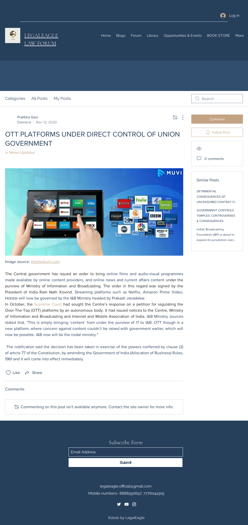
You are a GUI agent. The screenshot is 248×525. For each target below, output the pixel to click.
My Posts (62, 98)
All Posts (39, 98)
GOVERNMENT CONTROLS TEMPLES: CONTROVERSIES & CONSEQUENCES (216, 216)
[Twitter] (118, 504)
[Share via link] (33, 373)
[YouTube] (126, 504)
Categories (15, 98)
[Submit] (125, 462)
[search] (217, 98)
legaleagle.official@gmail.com (126, 486)
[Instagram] (134, 504)
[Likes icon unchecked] (8, 373)
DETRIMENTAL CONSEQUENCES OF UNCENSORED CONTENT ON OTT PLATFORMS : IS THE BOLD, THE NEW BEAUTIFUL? (217, 202)
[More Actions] (180, 118)
